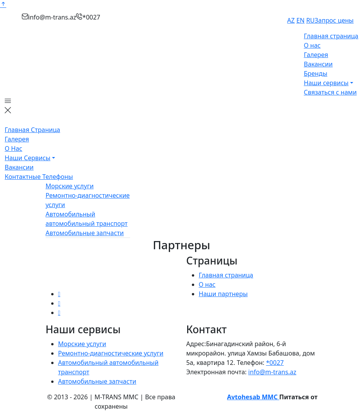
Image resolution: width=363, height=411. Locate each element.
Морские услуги (70, 186)
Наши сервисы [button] (326, 83)
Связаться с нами (330, 92)
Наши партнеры (223, 293)
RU (310, 20)
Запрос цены (334, 20)
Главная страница (331, 36)
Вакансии (318, 64)
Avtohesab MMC (253, 397)
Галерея (316, 54)
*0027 (275, 362)
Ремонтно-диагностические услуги (111, 353)
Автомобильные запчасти (85, 233)
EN (300, 20)
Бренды (315, 73)
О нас (312, 45)
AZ (291, 20)
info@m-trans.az (272, 372)
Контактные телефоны (39, 176)
